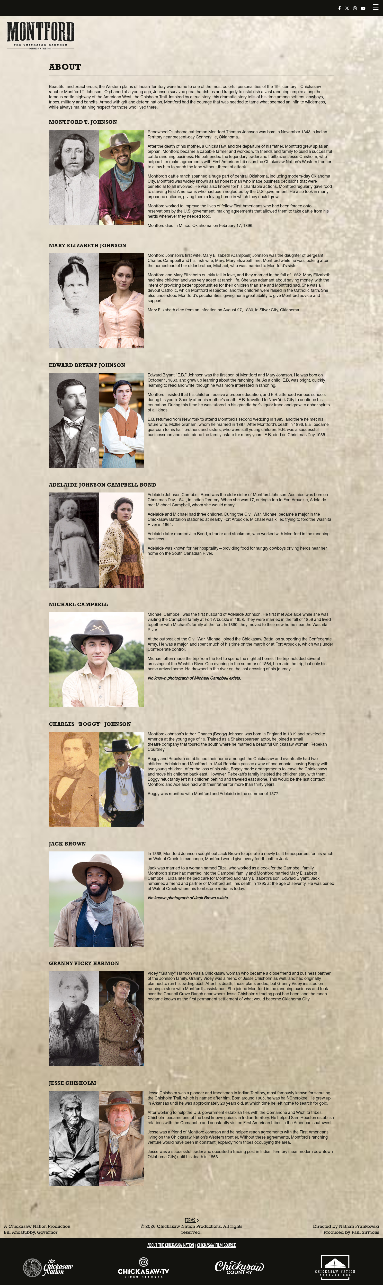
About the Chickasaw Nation (170, 1245)
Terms (191, 1220)
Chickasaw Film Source (216, 1245)
